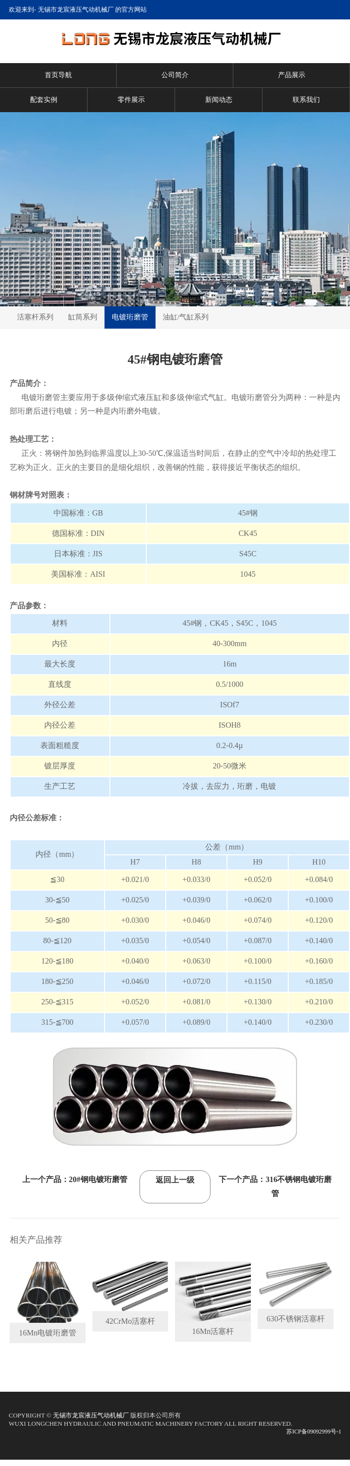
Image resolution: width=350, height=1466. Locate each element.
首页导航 (58, 75)
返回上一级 (175, 1180)
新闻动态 (218, 99)
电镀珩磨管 (130, 317)
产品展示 (291, 75)
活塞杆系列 (35, 317)
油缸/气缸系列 (186, 317)
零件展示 (131, 99)
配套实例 (43, 99)
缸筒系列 (82, 317)
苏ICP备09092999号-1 (313, 1431)
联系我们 (306, 99)
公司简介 (175, 75)
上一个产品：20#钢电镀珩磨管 (74, 1179)
